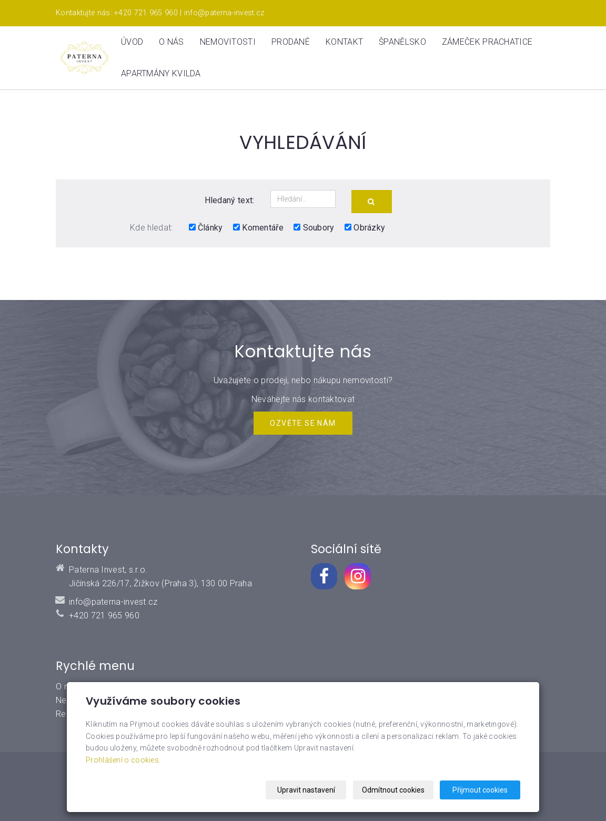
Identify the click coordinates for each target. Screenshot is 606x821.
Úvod (132, 42)
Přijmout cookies (480, 790)
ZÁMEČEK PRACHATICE (487, 42)
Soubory (314, 228)
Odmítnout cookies (393, 790)
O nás (171, 42)
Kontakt (344, 42)
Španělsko (402, 42)
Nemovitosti (228, 42)
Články (206, 228)
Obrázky (365, 228)
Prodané (290, 42)
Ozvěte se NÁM (303, 423)
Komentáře (258, 228)
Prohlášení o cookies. (123, 760)
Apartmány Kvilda (161, 73)
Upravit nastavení (306, 790)
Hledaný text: (230, 200)
